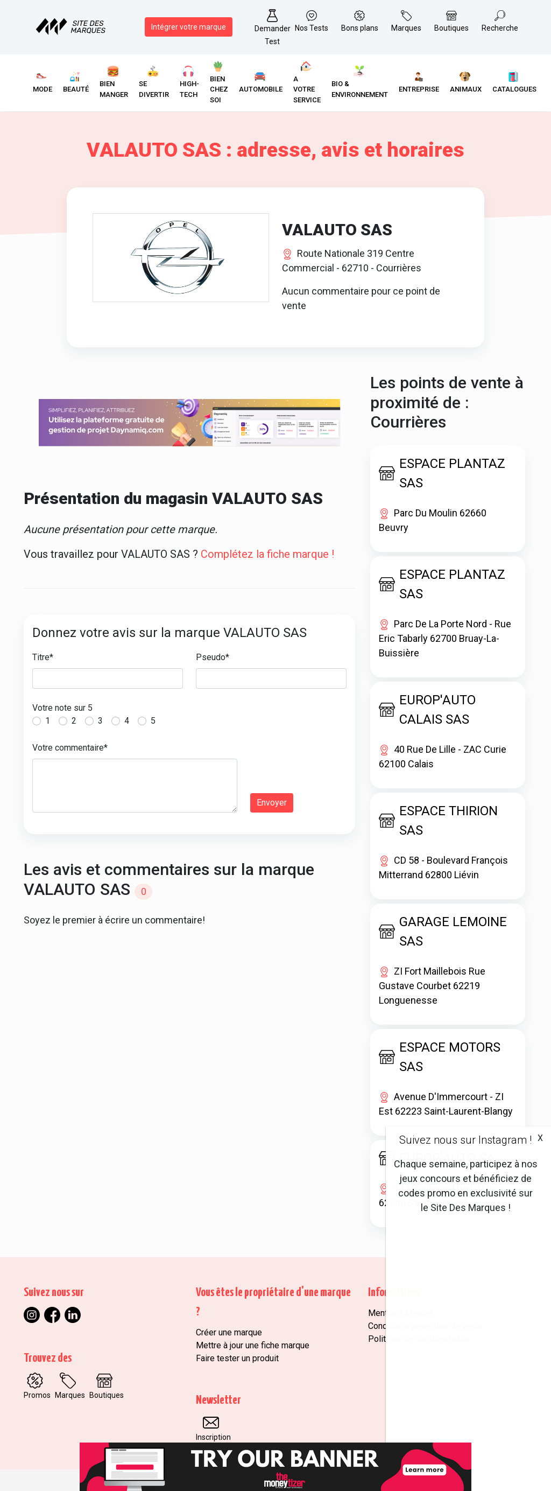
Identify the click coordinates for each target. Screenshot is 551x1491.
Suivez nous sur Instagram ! (465, 1139)
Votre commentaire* (70, 748)
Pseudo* (212, 657)
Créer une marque (229, 1332)
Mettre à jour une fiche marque (252, 1345)
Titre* (42, 657)
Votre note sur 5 (62, 708)
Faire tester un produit (237, 1358)
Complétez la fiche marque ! (267, 554)
